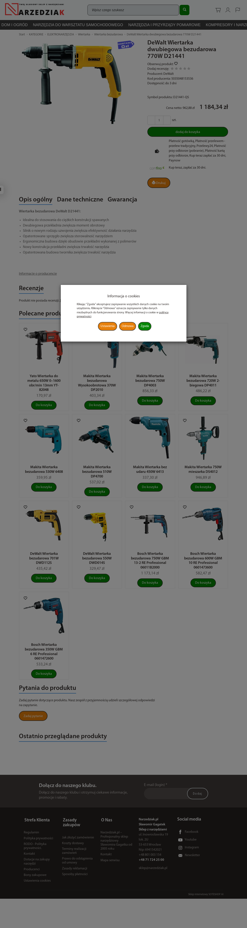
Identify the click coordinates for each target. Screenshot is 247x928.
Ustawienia (107, 326)
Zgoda (145, 326)
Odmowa (127, 326)
